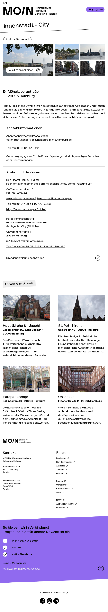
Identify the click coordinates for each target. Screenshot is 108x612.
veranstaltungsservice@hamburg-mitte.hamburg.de (39, 198)
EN (5, 3)
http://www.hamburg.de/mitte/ (26, 209)
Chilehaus (66, 397)
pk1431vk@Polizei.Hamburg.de (25, 241)
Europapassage (15, 397)
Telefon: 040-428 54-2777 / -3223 (28, 204)
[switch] (21, 541)
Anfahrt (6, 472)
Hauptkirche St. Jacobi (21, 326)
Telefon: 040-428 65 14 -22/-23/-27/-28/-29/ (35, 246)
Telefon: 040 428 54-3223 (23, 148)
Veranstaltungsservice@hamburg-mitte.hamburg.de (39, 140)
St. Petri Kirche (70, 326)
